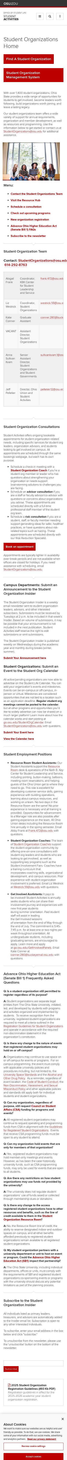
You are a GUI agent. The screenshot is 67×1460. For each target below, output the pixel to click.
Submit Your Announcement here (25, 658)
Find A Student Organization (28, 59)
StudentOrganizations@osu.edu (23, 131)
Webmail (56, 4)
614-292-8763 (15, 265)
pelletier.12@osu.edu (53, 389)
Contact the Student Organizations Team (37, 194)
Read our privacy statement (41, 1449)
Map (46, 4)
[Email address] (33, 1363)
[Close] (63, 1430)
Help (35, 4)
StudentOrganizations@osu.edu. (23, 569)
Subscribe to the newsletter (28, 236)
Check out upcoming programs (30, 213)
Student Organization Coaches (32, 844)
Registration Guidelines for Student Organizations (33, 1026)
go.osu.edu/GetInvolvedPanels (32, 947)
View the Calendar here (19, 739)
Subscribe (11, 1369)
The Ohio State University (11, 3)
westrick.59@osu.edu (54, 303)
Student (11, 18)
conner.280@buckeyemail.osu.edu (32, 955)
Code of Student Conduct (42, 1082)
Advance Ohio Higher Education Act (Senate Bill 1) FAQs (34, 227)
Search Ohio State (61, 4)
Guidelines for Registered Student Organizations (33, 1128)
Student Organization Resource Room (28, 1217)
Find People (51, 4)
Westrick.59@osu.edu (27, 887)
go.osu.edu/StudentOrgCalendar (23, 722)
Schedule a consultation (26, 207)
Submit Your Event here (19, 732)
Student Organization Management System (23, 75)
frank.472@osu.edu (52, 278)
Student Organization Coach (29, 470)
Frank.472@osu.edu (40, 830)
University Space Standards (20, 1074)
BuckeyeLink (40, 4)
